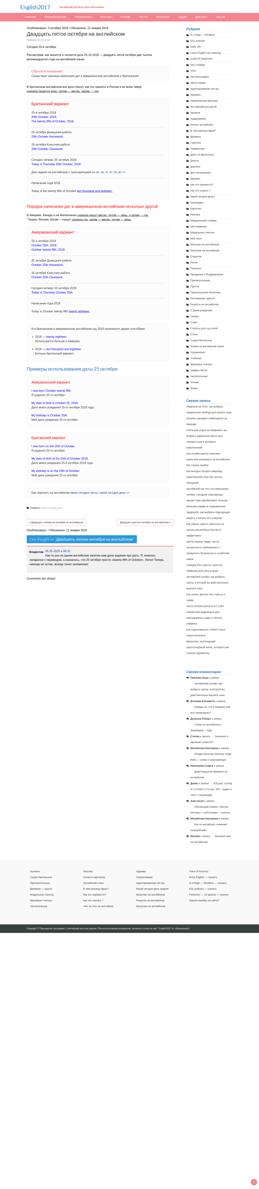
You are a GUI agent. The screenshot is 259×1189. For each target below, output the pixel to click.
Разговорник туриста (202, 298)
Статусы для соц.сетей (204, 328)
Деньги (194, 160)
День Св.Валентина (202, 154)
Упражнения (197, 352)
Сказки (194, 316)
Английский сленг (93, 883)
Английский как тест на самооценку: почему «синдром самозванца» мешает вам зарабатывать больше (207, 494)
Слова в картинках (94, 877)
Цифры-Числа (198, 370)
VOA (193, 70)
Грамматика (83, 17)
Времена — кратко (41, 888)
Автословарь (198, 82)
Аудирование (198, 118)
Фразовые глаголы (201, 364)
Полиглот (163, 17)
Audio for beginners (201, 58)
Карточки (195, 208)
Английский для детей (203, 106)
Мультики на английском (204, 250)
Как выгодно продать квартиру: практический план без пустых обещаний (204, 477)
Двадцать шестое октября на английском (144, 522)
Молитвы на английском (204, 244)
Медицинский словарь (203, 220)
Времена (195, 136)
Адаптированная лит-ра (204, 88)
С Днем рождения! (201, 310)
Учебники (195, 358)
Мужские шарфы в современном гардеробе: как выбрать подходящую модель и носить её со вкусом (208, 512)
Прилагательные (200, 280)
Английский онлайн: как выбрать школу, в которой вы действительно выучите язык (207, 582)
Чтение (125, 17)
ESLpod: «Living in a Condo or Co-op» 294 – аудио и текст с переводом (211, 789)
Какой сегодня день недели (152, 888)
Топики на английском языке (207, 346)
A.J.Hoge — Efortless (202, 34)
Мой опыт (196, 238)
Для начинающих (200, 172)
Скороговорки (144, 877)
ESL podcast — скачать (203, 888)
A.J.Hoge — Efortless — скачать (208, 883)
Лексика (106, 17)
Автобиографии (199, 76)
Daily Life (195, 46)
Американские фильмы (204, 100)
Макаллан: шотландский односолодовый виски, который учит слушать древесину (208, 647)
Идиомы (195, 178)
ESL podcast (197, 40)
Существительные (201, 340)
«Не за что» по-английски (98, 906)
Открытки (196, 256)
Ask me (220, 17)
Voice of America (198, 871)
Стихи (193, 334)
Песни (194, 262)
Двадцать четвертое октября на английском (57, 522)
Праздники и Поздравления (206, 274)
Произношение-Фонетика (205, 292)
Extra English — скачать (203, 877)
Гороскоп (195, 142)
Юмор (193, 388)
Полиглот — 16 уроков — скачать (209, 894)
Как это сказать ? (200, 190)
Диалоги (201, 17)
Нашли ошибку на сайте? (204, 900)
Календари (196, 202)
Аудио (182, 17)
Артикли (195, 112)
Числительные (199, 376)
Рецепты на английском (204, 304)
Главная (30, 17)
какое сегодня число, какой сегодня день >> (100, 492)
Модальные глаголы (202, 232)
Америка (195, 94)
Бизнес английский (201, 124)
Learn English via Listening (205, 52)
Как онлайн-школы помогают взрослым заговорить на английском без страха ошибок (208, 459)
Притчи (194, 286)
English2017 (35, 7)
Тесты (143, 17)
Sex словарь (197, 64)
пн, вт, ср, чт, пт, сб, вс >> (109, 172)
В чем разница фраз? (203, 130)
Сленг (193, 322)
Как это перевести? (201, 184)
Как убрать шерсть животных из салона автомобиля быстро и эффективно (205, 530)
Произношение (55, 17)
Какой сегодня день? (52, 508)
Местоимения (198, 226)
